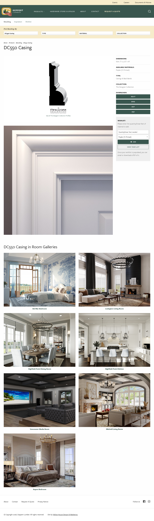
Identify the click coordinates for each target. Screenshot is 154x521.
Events (115, 2)
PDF (133, 112)
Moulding (7, 21)
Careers (126, 2)
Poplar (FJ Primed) (123, 70)
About (83, 11)
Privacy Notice (43, 501)
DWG (133, 102)
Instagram (149, 501)
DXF (133, 107)
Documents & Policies (143, 2)
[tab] (39, 11)
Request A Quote (112, 11)
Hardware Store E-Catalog (62, 11)
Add (133, 142)
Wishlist (28, 21)
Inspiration (18, 21)
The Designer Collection (125, 87)
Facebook (144, 501)
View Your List (133, 147)
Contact (95, 11)
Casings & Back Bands (124, 78)
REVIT (133, 97)
